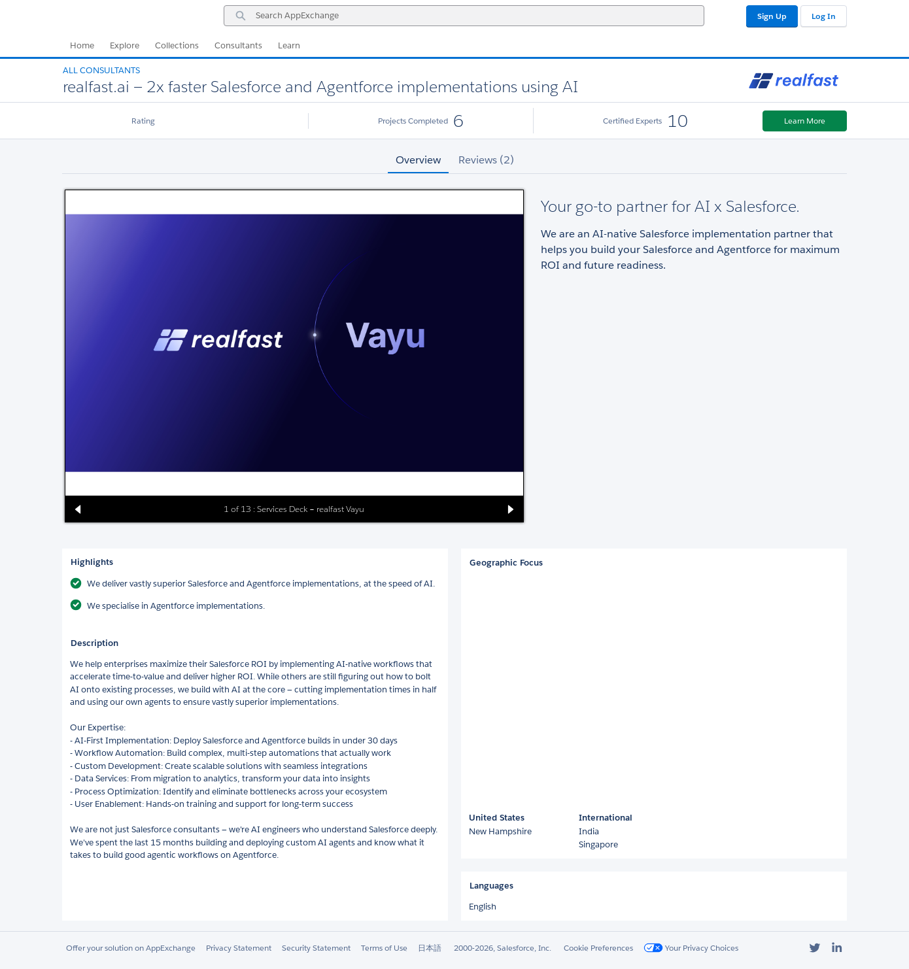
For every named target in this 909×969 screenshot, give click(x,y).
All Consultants (101, 70)
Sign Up (772, 16)
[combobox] (464, 15)
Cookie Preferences (598, 947)
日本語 (429, 947)
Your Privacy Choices (690, 947)
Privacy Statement (238, 947)
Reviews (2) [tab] (486, 160)
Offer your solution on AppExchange (131, 947)
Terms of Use (384, 947)
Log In (824, 16)
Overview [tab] (418, 160)
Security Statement (316, 947)
